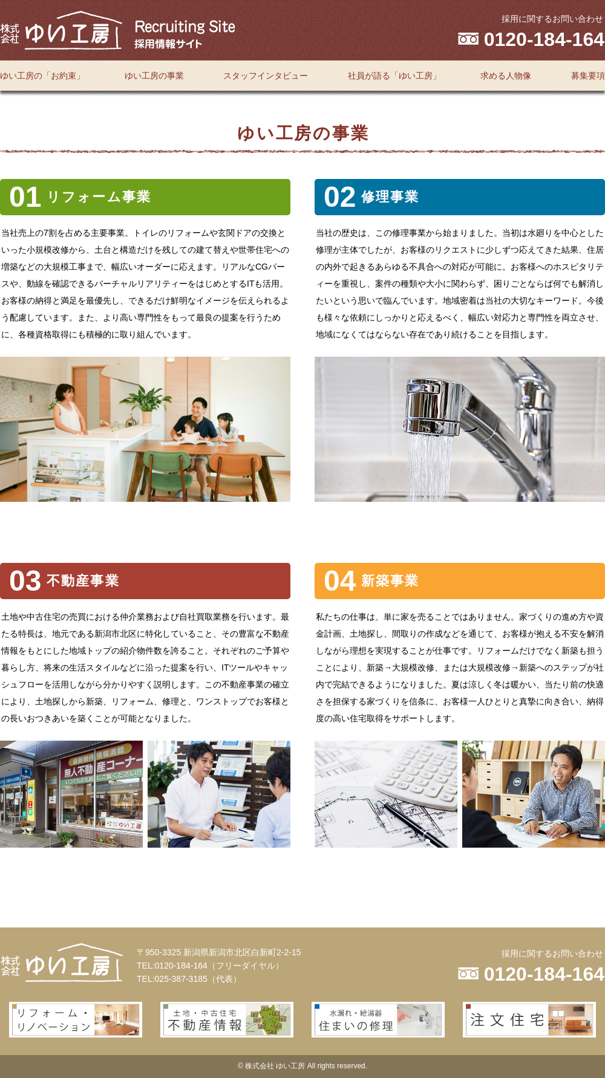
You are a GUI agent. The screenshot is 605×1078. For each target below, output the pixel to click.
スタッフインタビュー (265, 75)
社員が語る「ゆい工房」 (394, 75)
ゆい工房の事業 (154, 75)
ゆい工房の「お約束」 (42, 75)
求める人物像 (505, 75)
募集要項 (588, 75)
